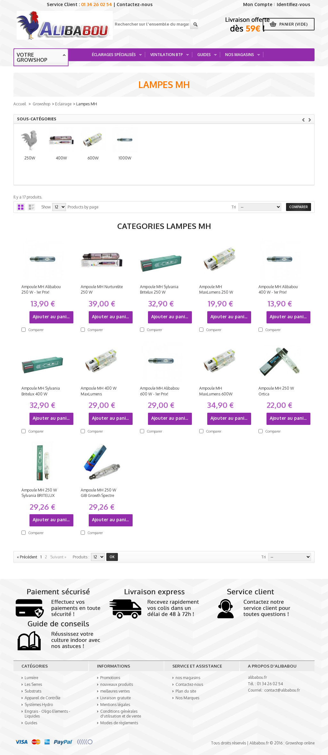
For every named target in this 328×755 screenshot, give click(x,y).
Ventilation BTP (167, 56)
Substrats (33, 691)
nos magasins (188, 677)
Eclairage (63, 103)
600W (201, 161)
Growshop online (300, 743)
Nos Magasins (240, 56)
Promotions (110, 677)
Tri (234, 207)
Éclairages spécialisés (114, 56)
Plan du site (186, 691)
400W (126, 161)
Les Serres (33, 684)
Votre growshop (32, 57)
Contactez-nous (134, 4)
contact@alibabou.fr (282, 690)
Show (46, 207)
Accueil (19, 103)
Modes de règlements (119, 722)
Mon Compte (257, 4)
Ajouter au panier (52, 316)
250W (51, 161)
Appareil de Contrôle (42, 697)
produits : (81, 557)
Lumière (31, 677)
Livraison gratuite (115, 697)
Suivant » (58, 557)
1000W (276, 161)
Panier (293, 24)
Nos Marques (187, 697)
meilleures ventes (115, 691)
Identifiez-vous (293, 4)
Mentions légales (115, 704)
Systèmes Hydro (39, 704)
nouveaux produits (116, 684)
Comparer (36, 330)
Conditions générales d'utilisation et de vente (120, 713)
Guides (205, 56)
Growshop (41, 103)
